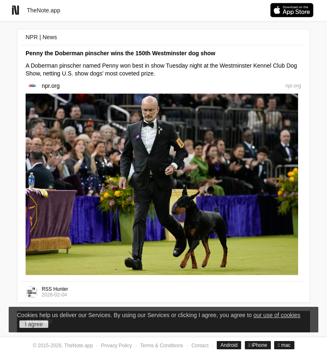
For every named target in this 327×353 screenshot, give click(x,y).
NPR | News (41, 37)
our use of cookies (277, 315)
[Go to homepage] (15, 10)
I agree (34, 324)
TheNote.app (43, 10)
